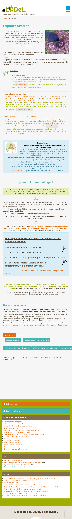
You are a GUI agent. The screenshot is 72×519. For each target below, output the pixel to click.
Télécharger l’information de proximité (17, 348)
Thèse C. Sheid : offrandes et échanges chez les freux (22, 485)
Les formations (11, 411)
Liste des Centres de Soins (13, 461)
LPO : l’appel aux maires (12, 428)
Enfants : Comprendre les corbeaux (16, 449)
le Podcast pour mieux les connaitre (37, 340)
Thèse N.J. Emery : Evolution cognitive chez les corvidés (22, 489)
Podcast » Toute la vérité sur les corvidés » (18, 467)
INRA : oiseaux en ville (11, 443)
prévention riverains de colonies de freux (18, 426)
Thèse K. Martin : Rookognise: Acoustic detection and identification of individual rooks (33, 487)
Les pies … (7, 438)
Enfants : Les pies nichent (12, 447)
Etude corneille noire (11, 483)
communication (21, 85)
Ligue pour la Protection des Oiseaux (16, 465)
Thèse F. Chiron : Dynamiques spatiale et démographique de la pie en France (30, 479)
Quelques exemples (12, 340)
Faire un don (10, 404)
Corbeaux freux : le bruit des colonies (16, 436)
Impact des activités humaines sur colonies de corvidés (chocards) (26, 491)
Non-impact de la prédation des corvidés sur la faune (22, 430)
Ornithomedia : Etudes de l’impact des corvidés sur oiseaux (24, 434)
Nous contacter (9, 335)
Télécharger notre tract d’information (45, 348)
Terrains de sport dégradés (13, 422)
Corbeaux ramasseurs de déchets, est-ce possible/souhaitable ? (25, 495)
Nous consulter (20, 170)
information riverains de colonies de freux (18, 424)
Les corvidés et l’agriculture (13, 445)
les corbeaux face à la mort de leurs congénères (20, 493)
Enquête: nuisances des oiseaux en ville (17, 432)
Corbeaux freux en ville (12, 441)
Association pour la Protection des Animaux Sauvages (22, 463)
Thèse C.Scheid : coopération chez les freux (18, 481)
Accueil (5, 18)
